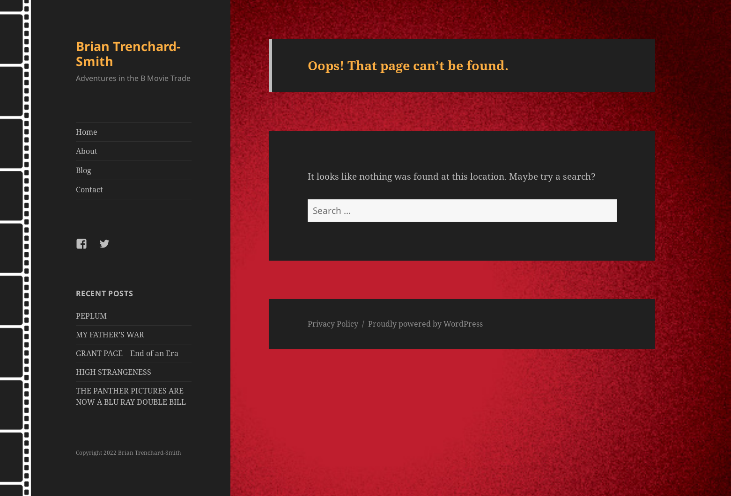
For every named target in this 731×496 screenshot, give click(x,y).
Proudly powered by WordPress (425, 324)
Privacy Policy (333, 324)
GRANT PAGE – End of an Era (127, 353)
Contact (89, 189)
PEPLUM (91, 316)
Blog (83, 170)
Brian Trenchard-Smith (128, 53)
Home (86, 132)
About (86, 151)
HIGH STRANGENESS (113, 372)
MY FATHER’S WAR (110, 334)
